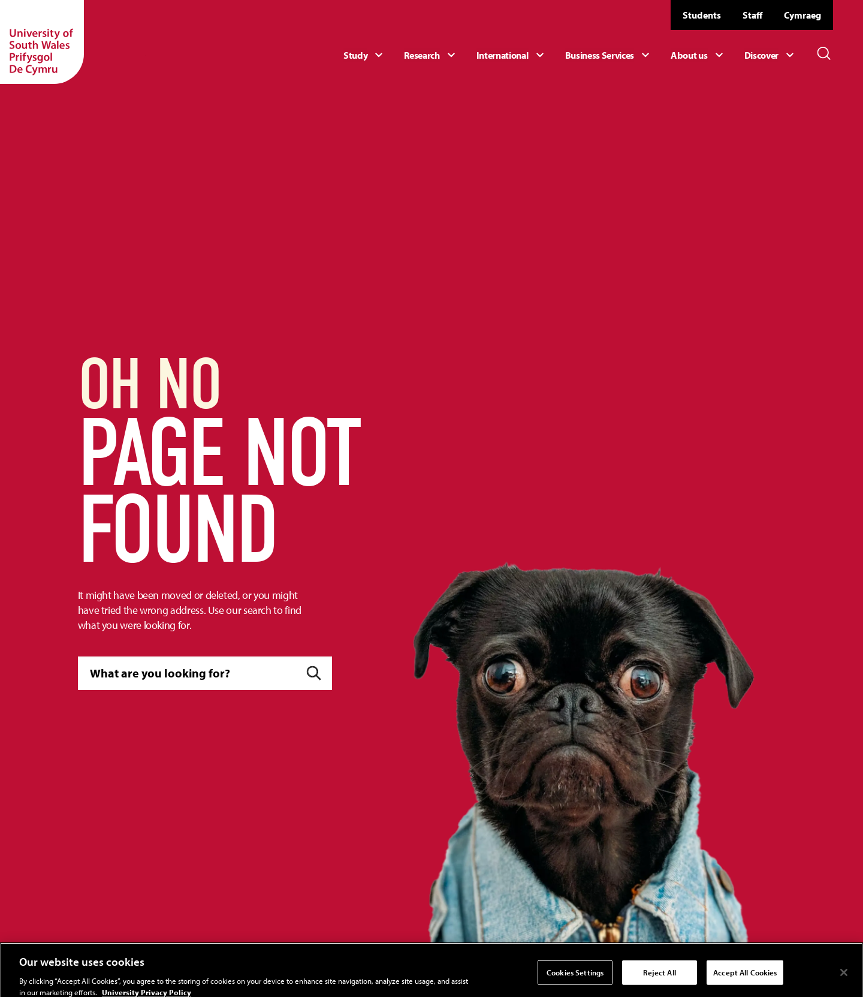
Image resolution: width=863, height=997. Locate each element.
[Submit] (314, 673)
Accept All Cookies (745, 978)
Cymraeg (802, 15)
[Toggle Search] (824, 53)
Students (702, 15)
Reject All (659, 978)
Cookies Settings (575, 978)
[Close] (844, 978)
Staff (752, 15)
